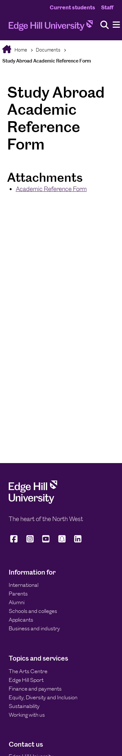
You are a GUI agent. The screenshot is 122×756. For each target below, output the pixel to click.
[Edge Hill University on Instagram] (30, 541)
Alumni (17, 602)
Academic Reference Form (51, 189)
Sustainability (24, 706)
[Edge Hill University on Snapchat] (62, 541)
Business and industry (34, 628)
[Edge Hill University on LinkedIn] (77, 541)
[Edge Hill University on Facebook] (15, 541)
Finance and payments (35, 688)
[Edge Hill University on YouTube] (45, 541)
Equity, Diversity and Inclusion (43, 697)
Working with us (27, 715)
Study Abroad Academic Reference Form (46, 60)
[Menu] (116, 25)
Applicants (21, 619)
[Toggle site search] (104, 25)
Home (20, 50)
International (23, 585)
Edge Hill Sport (26, 680)
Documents (48, 50)
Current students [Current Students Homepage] (72, 7)
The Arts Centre (28, 671)
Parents (18, 593)
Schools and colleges (33, 611)
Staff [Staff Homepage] (107, 7)
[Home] (51, 27)
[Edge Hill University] (33, 502)
